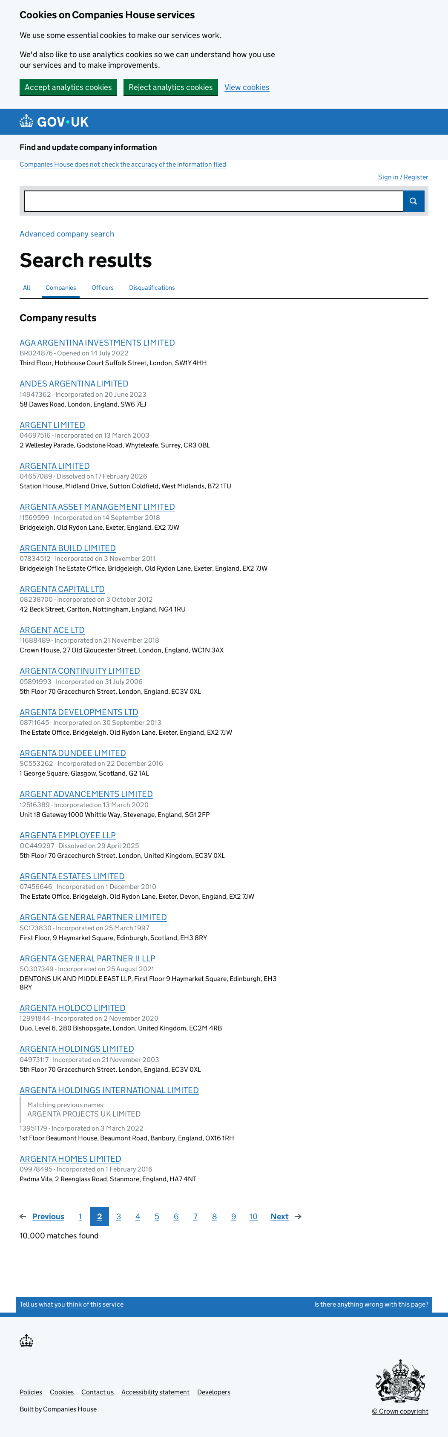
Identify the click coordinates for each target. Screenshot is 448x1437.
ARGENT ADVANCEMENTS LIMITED (86, 794)
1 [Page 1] (80, 1216)
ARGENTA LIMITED (55, 466)
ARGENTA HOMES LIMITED (70, 1159)
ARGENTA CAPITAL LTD (62, 589)
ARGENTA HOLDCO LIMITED (73, 1008)
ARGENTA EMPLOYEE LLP (68, 835)
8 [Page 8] (214, 1216)
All (26, 287)
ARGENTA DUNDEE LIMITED (73, 753)
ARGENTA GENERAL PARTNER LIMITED (93, 917)
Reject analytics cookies (171, 87)
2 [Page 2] (99, 1216)
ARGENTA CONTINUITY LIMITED (80, 671)
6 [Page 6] (176, 1216)
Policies (31, 1392)
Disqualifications (152, 287)
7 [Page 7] (195, 1216)
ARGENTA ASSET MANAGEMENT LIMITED (97, 507)
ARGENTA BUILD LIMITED (68, 548)
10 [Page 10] (254, 1216)
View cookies (247, 87)
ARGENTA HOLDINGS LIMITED (77, 1049)
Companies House (70, 1409)
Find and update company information (88, 147)
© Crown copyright (400, 1411)
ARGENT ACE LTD (52, 630)
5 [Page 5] (157, 1216)
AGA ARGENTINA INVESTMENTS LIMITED (97, 343)
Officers (103, 287)
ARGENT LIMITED (52, 425)
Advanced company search (67, 234)
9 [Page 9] (233, 1216)
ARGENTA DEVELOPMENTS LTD (79, 712)
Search (414, 201)
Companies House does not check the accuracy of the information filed (123, 164)
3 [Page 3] (118, 1216)
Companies (61, 287)
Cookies (62, 1392)
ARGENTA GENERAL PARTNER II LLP (87, 958)
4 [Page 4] (138, 1216)
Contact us (97, 1392)
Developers (213, 1392)
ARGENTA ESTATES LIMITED (72, 876)
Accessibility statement (155, 1392)
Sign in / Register (403, 177)
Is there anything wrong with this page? (371, 1304)
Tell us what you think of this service (71, 1304)
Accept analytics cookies (68, 87)
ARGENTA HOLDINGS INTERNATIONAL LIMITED (109, 1090)
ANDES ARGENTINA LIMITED (74, 383)
